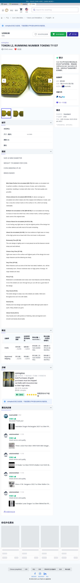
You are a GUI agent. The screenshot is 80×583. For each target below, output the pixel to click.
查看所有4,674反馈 (38, 394)
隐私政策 (33, 576)
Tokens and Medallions (34, 18)
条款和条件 (41, 576)
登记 (11, 10)
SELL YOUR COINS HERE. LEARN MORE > (40, 1)
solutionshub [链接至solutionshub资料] (14, 434)
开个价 (73, 34)
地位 (47, 576)
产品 (7, 18)
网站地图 (67, 569)
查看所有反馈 (9, 512)
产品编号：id (50, 18)
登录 (16, 10)
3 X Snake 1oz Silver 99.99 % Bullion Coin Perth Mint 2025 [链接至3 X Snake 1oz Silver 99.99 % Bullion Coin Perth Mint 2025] (32, 465)
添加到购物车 (58, 34)
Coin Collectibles (17, 18)
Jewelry (24, 4)
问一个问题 (61, 103)
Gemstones (13, 4)
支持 (60, 569)
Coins (32, 4)
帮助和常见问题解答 (50, 569)
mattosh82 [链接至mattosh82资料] (13, 415)
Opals (4, 4)
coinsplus (5, 42)
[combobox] (55, 9)
